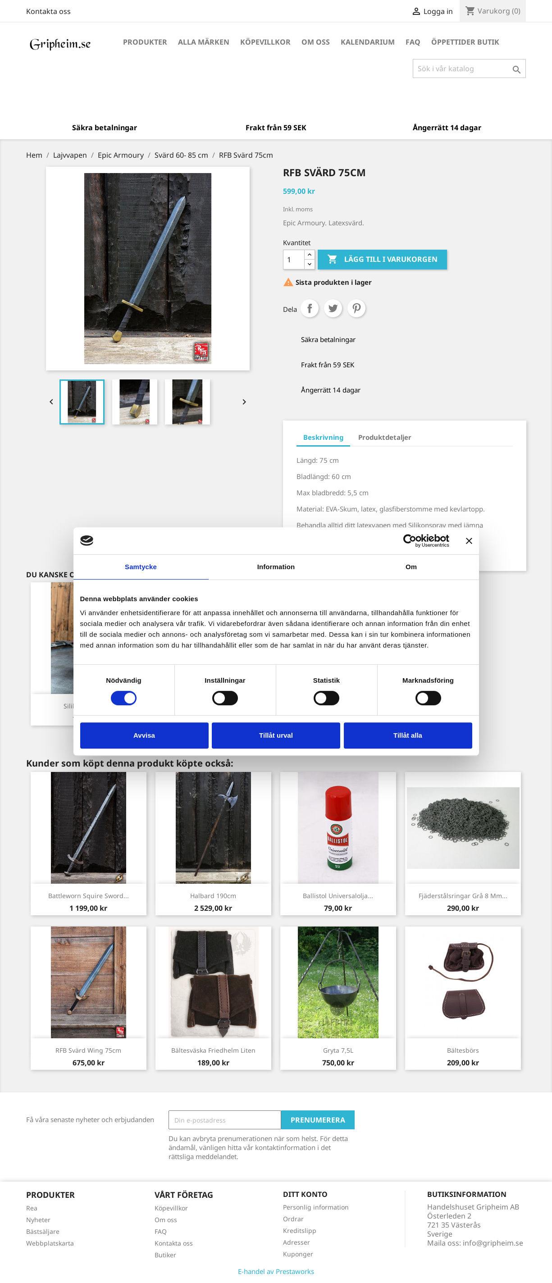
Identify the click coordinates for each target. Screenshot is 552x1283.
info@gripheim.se (493, 1243)
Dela (310, 308)
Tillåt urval (276, 735)
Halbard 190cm (213, 895)
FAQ (413, 42)
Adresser (296, 1242)
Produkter (145, 42)
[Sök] (469, 68)
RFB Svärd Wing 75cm (88, 1050)
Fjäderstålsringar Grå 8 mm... (463, 895)
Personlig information (316, 1207)
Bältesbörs (463, 1050)
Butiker (165, 1255)
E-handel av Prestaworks (276, 1271)
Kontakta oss (48, 11)
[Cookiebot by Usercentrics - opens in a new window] (409, 541)
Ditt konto (305, 1194)
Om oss (315, 42)
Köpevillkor (265, 42)
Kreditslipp (299, 1230)
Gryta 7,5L (338, 1050)
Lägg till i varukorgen (382, 259)
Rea (31, 1208)
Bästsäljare (42, 1231)
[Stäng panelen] (469, 541)
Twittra (333, 308)
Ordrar (293, 1219)
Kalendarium (368, 42)
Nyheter (38, 1219)
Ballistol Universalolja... (338, 895)
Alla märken (203, 42)
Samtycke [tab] (141, 567)
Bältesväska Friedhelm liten (213, 1050)
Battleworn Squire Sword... (88, 895)
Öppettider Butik (465, 42)
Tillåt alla (407, 735)
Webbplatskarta (50, 1243)
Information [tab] (276, 567)
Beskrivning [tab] (323, 437)
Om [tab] (411, 567)
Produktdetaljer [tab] (384, 437)
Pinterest (356, 308)
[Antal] (294, 259)
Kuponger (298, 1254)
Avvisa (144, 735)
